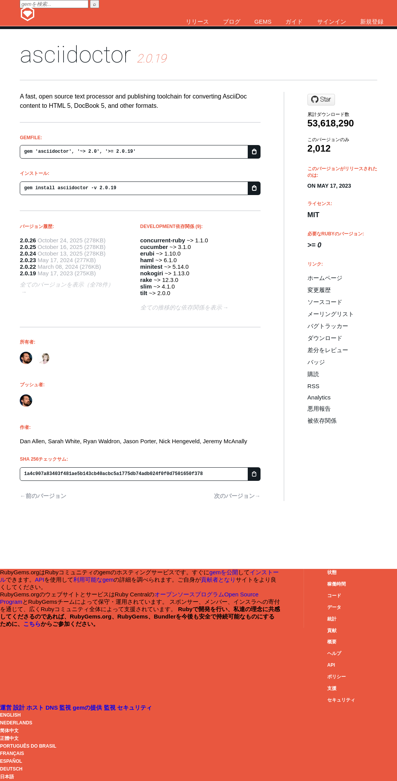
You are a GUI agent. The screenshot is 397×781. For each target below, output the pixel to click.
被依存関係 (322, 420)
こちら (32, 623)
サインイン (331, 21)
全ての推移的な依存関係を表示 (181, 307)
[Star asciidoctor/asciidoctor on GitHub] (321, 99)
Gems (262, 21)
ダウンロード (324, 338)
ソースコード (324, 302)
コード (334, 595)
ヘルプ (334, 653)
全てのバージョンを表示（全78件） (67, 284)
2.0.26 (28, 240)
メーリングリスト (330, 314)
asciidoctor (75, 54)
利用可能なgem (93, 579)
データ (334, 607)
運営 (6, 707)
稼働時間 (336, 584)
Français (12, 753)
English (10, 715)
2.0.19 (28, 273)
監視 (65, 707)
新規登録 (371, 21)
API (331, 665)
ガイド (294, 21)
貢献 (332, 630)
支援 (332, 688)
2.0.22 (28, 266)
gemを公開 (223, 572)
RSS (313, 386)
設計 (19, 707)
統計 (332, 619)
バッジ (316, 362)
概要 (332, 641)
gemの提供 (88, 707)
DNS (53, 707)
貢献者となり (218, 579)
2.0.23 (28, 260)
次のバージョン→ (237, 495)
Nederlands (16, 723)
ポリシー (336, 676)
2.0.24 (28, 253)
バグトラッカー (327, 326)
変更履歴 (319, 290)
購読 (313, 374)
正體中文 (9, 738)
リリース (197, 21)
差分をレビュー (327, 350)
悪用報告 (319, 408)
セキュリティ (341, 700)
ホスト (35, 707)
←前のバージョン (43, 495)
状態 (332, 572)
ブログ (231, 21)
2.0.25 (28, 247)
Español (11, 761)
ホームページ (324, 278)
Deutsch (11, 769)
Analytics (319, 397)
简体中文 (9, 730)
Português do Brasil (28, 746)
